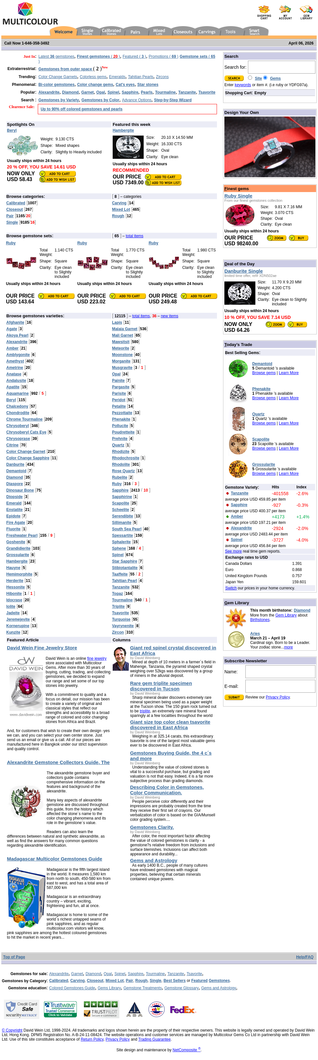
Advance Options (136, 100)
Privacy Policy (278, 697)
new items (169, 316)
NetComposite (187, 1050)
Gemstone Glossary (181, 988)
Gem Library (286, 615)
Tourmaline (155, 974)
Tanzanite (176, 974)
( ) (98, 56)
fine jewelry (97, 658)
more (288, 647)
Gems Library (109, 988)
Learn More (289, 373)
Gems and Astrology (218, 988)
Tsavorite (194, 974)
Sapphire (135, 974)
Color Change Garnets (57, 77)
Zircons (162, 77)
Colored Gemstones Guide (72, 988)
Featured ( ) (134, 56)
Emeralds (117, 77)
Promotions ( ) (164, 56)
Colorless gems (93, 77)
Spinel (119, 974)
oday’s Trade (238, 344)
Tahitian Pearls (140, 77)
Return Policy (92, 1039)
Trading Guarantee (154, 1039)
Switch (231, 588)
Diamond (302, 610)
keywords (243, 85)
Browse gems (264, 373)
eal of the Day (239, 263)
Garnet (77, 974)
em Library (236, 602)
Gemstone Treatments (142, 988)
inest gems (236, 188)
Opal (108, 974)
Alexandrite (58, 974)
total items (134, 236)
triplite (145, 711)
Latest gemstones (56, 56)
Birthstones (260, 619)
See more (233, 551)
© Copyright (12, 1030)
